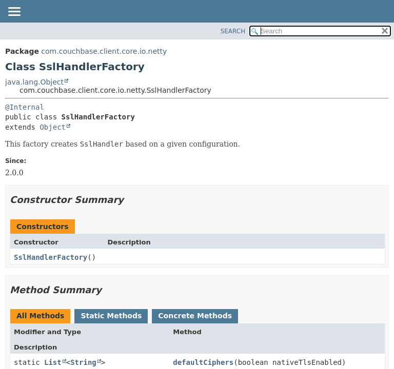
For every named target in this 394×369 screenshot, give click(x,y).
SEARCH (233, 31)
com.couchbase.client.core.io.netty (104, 51)
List (53, 362)
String (83, 362)
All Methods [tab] (40, 316)
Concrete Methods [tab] (195, 316)
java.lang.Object (34, 82)
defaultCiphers (203, 362)
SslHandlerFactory (50, 257)
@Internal (24, 107)
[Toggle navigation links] (14, 12)
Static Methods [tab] (111, 316)
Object (53, 127)
